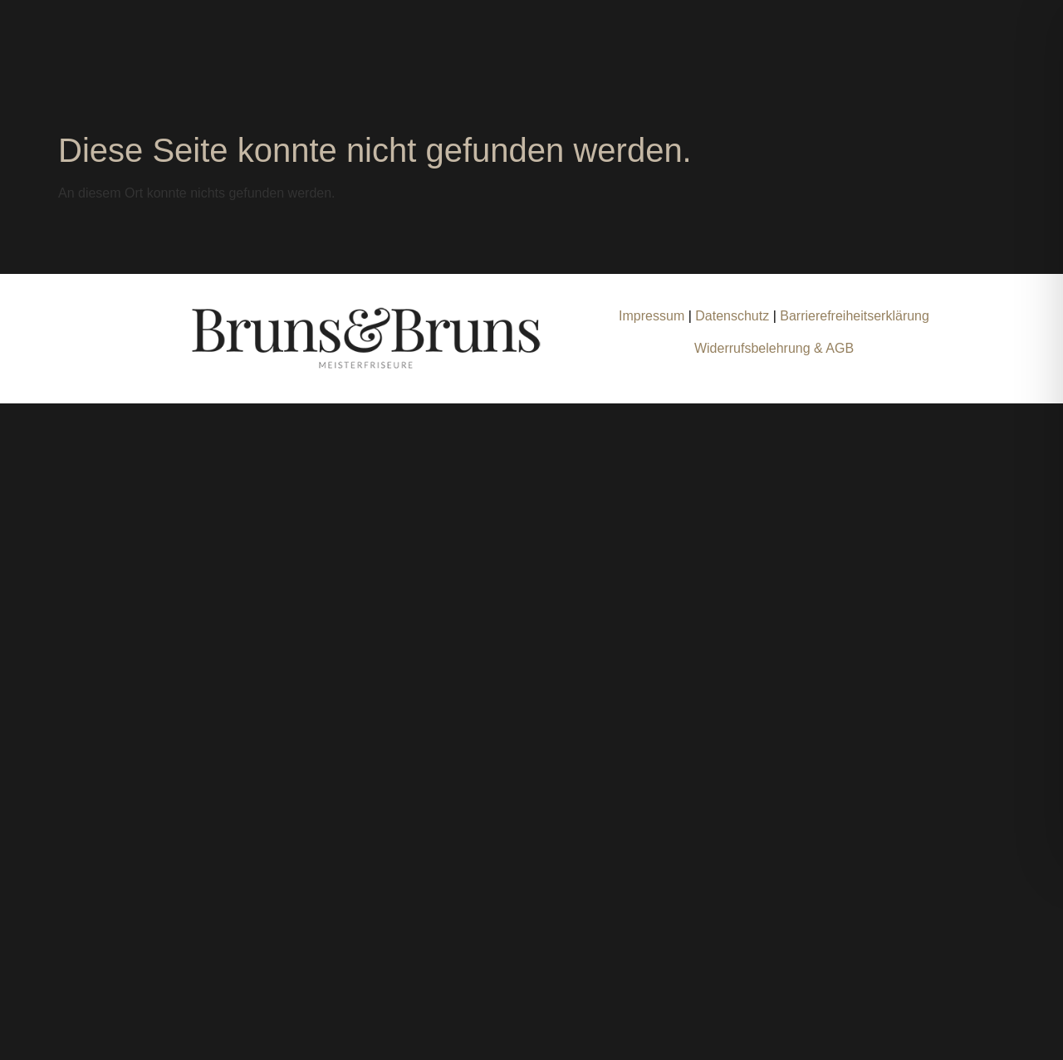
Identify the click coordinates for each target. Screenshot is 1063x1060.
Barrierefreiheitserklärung (854, 316)
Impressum (651, 316)
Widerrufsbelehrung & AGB (774, 348)
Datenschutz (733, 316)
